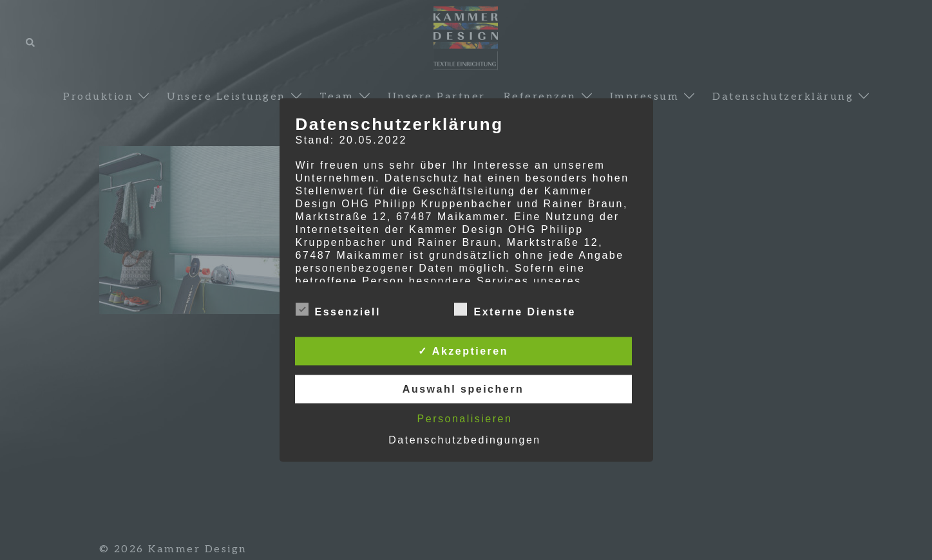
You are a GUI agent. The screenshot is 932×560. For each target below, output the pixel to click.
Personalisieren (465, 418)
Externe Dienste (514, 310)
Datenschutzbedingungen (464, 439)
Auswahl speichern (463, 389)
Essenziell (338, 310)
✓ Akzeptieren (463, 351)
